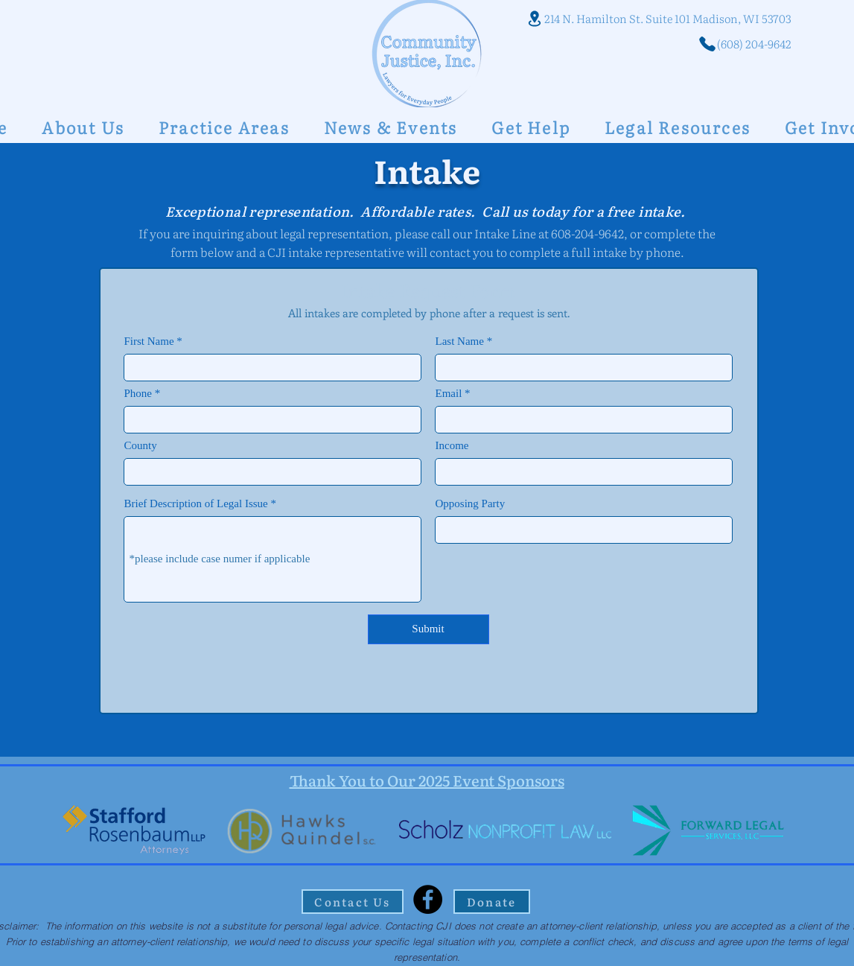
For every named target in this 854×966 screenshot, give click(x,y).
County (140, 445)
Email (449, 393)
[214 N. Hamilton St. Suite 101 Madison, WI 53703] (655, 18)
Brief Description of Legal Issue (196, 503)
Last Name (460, 341)
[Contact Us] (353, 901)
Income (452, 445)
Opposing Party (471, 503)
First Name (149, 341)
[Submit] (428, 629)
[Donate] (491, 901)
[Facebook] (427, 899)
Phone (138, 393)
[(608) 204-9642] (729, 44)
